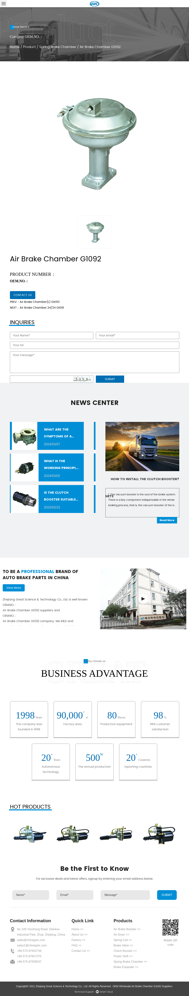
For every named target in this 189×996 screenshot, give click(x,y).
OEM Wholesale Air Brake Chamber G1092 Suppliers (142, 986)
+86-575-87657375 (29, 956)
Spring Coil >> (123, 940)
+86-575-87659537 (29, 961)
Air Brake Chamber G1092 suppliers (47, 607)
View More (13, 587)
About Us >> (80, 934)
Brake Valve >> (123, 945)
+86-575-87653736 (29, 950)
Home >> (77, 929)
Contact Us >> (81, 950)
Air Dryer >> (121, 934)
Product (29, 47)
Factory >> (78, 940)
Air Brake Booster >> (127, 929)
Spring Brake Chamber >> (130, 961)
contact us (23, 295)
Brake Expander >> (126, 967)
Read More (167, 520)
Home (15, 47)
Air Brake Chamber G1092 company (47, 618)
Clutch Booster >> (125, 950)
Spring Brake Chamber (57, 47)
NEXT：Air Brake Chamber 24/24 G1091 (37, 307)
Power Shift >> (123, 956)
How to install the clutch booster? (145, 479)
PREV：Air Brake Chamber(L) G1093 (34, 301)
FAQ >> (76, 945)
